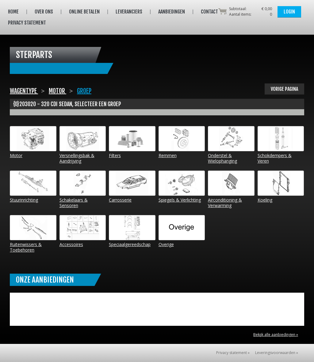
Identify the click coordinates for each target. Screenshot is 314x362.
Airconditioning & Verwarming (231, 189)
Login (289, 12)
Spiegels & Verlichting (182, 187)
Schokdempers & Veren (281, 145)
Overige (182, 231)
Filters (132, 142)
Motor (57, 91)
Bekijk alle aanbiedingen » (275, 334)
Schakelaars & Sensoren (82, 189)
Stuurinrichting (33, 187)
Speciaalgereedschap (132, 231)
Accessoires (82, 231)
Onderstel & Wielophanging (231, 145)
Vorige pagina (284, 89)
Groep (84, 91)
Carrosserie (132, 187)
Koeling (281, 187)
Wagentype (24, 91)
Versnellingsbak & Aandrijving (82, 145)
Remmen (182, 142)
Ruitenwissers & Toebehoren (33, 234)
